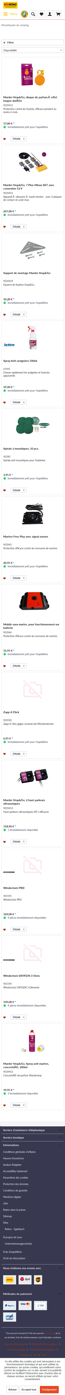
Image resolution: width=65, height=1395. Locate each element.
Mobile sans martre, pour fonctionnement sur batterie (31, 626)
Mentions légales (12, 1196)
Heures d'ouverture (13, 1158)
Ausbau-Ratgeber (12, 1164)
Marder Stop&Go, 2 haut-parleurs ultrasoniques (24, 801)
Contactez (24, 1355)
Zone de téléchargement (17, 1344)
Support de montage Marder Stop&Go (26, 273)
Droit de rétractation (14, 1258)
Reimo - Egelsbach (14, 1229)
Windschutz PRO (13, 887)
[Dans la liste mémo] (5, 139)
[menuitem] (10, 13)
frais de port (49, 1333)
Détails (18, 138)
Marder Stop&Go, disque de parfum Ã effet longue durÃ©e (30, 98)
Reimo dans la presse (14, 1209)
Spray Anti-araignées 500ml (20, 360)
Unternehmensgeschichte (18, 1243)
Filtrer (8, 42)
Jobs (5, 1203)
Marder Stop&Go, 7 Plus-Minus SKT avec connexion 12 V (28, 186)
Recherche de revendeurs (45, 1344)
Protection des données (15, 1184)
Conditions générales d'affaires (19, 1151)
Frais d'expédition (12, 1251)
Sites (5, 1222)
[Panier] (58, 13)
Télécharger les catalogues (42, 1349)
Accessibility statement (15, 1171)
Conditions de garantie (15, 1190)
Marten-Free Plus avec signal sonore (25, 536)
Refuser (12, 1389)
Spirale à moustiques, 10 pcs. (21, 448)
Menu (10, 13)
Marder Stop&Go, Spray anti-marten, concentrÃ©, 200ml (26, 1065)
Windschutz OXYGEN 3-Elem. (21, 975)
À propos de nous (12, 1237)
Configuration (49, 1389)
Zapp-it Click (11, 712)
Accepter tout (28, 1389)
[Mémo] (41, 13)
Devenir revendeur (16, 1349)
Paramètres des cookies (15, 1177)
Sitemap (7, 1216)
